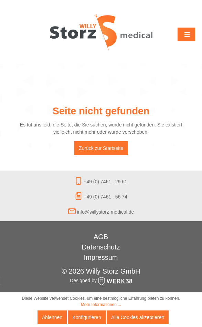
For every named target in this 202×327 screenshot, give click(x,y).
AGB (101, 237)
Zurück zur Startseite (101, 148)
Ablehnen (52, 317)
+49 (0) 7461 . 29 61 (101, 181)
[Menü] (186, 34)
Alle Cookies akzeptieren (137, 317)
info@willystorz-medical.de (101, 212)
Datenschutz (101, 247)
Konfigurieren (86, 317)
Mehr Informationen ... (101, 304)
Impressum (101, 257)
